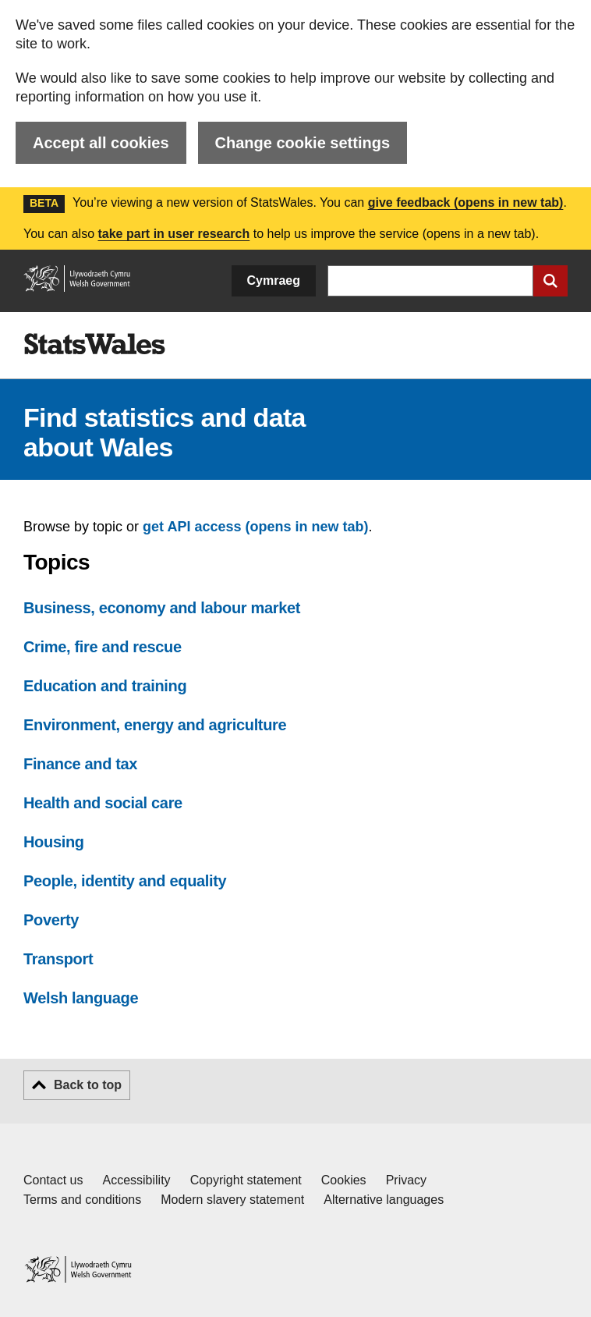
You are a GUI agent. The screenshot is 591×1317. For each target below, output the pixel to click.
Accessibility (136, 1180)
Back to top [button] (88, 1085)
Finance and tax (80, 763)
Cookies (343, 1180)
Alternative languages (384, 1199)
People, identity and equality (124, 880)
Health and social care (102, 802)
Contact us (53, 1180)
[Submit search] (550, 280)
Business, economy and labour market (161, 607)
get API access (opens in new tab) (255, 526)
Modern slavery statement (232, 1199)
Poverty (51, 919)
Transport (58, 958)
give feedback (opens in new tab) (466, 202)
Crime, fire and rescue (102, 646)
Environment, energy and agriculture (154, 724)
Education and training (104, 685)
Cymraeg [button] (273, 280)
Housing (53, 841)
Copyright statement (246, 1180)
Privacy (406, 1180)
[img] (94, 344)
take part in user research (173, 233)
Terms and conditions (82, 1199)
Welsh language (80, 997)
